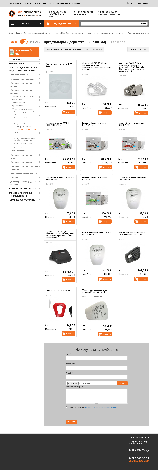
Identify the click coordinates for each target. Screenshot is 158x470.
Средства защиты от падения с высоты (24, 167)
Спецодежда (15, 59)
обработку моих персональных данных (101, 407)
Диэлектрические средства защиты (23, 183)
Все (144, 49)
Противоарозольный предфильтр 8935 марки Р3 (96, 233)
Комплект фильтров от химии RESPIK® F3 (94, 178)
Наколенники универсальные (23, 173)
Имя (68, 354)
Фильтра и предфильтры (103, 33)
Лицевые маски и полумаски (23, 96)
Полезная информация (59, 3)
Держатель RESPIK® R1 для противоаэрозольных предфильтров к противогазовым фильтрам (96, 66)
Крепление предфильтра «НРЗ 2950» (59, 65)
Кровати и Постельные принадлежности (20, 194)
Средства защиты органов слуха (22, 156)
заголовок (97, 49)
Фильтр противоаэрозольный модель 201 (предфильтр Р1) (94, 291)
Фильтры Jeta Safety (21, 118)
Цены (44, 3)
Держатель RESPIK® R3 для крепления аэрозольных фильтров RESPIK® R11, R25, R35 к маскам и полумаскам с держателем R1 (131, 67)
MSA (16, 135)
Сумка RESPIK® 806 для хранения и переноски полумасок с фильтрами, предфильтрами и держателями (60, 234)
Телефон (70, 363)
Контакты (76, 3)
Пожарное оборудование (22, 200)
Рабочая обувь (16, 63)
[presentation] (105, 415)
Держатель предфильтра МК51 (59, 290)
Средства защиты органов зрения (22, 84)
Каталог (31, 23)
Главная (11, 33)
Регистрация (142, 3)
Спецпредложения (63, 23)
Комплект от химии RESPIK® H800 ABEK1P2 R (58, 124)
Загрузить (122, 383)
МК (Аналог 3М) (120, 33)
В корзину (70, 112)
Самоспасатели (18, 151)
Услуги (35, 3)
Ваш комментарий (74, 386)
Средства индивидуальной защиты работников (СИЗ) (44, 33)
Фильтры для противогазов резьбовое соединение (24, 139)
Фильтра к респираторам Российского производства (24, 144)
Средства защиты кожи (21, 162)
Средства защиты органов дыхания (79, 33)
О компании (14, 3)
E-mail (69, 373)
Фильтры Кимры (20, 148)
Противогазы (17, 106)
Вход (132, 3)
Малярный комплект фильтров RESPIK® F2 (131, 124)
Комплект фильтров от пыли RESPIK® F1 (94, 124)
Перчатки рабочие (19, 74)
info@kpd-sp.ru (56, 14)
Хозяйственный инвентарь (22, 188)
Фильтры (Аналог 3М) (23, 127)
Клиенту (26, 3)
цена (88, 49)
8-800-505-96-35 (57, 11)
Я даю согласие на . (92, 407)
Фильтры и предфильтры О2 (25, 112)
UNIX (16, 132)
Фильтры (35, 42)
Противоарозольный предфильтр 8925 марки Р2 (133, 178)
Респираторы (17, 99)
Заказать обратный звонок (139, 460)
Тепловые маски (18, 102)
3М (15, 115)
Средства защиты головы (22, 79)
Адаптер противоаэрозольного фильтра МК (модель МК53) (132, 233)
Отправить (71, 422)
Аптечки (14, 177)
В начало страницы (138, 437)
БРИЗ (16, 121)
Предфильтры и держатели (26, 129)
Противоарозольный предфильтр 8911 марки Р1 (60, 178)
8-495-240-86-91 (83, 12)
